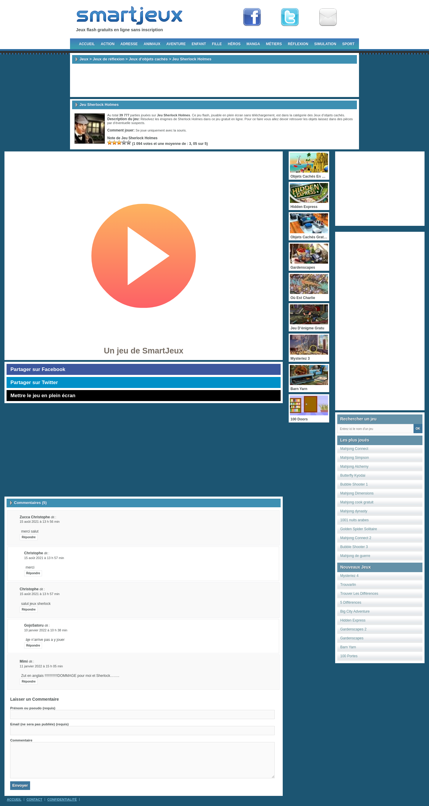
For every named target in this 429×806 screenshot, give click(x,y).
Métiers (274, 44)
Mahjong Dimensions (357, 493)
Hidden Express (353, 620)
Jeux (84, 59)
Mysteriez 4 (349, 576)
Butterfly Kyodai (352, 475)
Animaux (152, 44)
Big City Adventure (355, 611)
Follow (289, 17)
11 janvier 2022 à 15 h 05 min (41, 666)
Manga (253, 44)
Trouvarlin (348, 585)
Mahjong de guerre (355, 556)
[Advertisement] (214, 80)
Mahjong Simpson (354, 458)
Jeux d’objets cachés (148, 59)
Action (107, 44)
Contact (34, 799)
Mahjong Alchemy (354, 466)
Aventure (176, 44)
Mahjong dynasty (353, 511)
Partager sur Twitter (34, 382)
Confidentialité (62, 799)
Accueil (87, 44)
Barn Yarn (348, 647)
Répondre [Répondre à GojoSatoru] (33, 645)
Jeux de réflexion (108, 59)
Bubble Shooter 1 (354, 484)
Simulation (325, 44)
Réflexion (298, 44)
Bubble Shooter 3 (354, 547)
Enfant (199, 44)
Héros (234, 44)
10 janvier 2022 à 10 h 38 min (45, 630)
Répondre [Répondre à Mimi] (29, 681)
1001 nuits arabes (354, 520)
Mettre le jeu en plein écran (42, 395)
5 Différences (350, 602)
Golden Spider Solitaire (358, 529)
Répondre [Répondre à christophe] (33, 573)
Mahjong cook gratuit (356, 502)
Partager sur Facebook (37, 369)
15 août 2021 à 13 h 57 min (44, 558)
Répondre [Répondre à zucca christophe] (29, 537)
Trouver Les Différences (359, 593)
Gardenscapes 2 (353, 629)
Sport (348, 44)
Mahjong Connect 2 (355, 538)
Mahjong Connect (354, 449)
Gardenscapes (351, 638)
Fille (217, 44)
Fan (252, 17)
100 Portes (349, 656)
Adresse (129, 44)
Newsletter (328, 17)
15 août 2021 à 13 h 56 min (40, 521)
